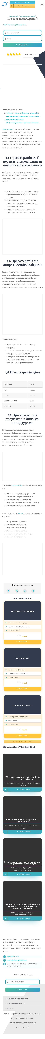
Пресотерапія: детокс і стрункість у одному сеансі (22, 820)
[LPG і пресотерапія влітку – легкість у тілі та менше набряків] (22, 755)
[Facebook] (8, 590)
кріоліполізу (17, 485)
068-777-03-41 (13, 957)
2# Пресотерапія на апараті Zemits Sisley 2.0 (24, 116)
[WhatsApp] (25, 590)
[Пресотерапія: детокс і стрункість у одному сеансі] (22, 797)
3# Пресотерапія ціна (14, 120)
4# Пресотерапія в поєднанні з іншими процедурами (24, 123)
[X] (16, 590)
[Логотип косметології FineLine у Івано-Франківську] (5, 2)
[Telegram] (33, 590)
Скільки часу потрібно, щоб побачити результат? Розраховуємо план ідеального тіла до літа (22, 906)
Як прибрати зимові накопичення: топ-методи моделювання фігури (22, 863)
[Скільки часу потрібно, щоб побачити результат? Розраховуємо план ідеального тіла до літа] (22, 882)
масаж (20, 514)
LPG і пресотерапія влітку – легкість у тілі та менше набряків (22, 778)
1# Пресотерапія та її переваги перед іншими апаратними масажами (24, 113)
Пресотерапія (8, 129)
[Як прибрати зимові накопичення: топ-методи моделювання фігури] (22, 840)
